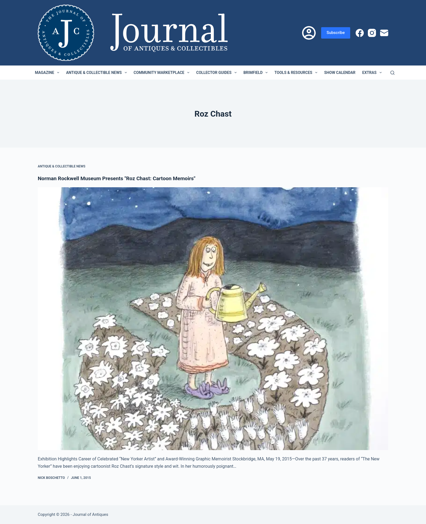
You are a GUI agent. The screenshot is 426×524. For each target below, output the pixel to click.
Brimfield (256, 72)
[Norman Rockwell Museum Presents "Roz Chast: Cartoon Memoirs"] (213, 318)
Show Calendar (339, 72)
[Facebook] (360, 33)
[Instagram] (372, 33)
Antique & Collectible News (97, 72)
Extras (373, 72)
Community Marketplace (163, 72)
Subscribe (336, 32)
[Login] (309, 33)
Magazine (48, 72)
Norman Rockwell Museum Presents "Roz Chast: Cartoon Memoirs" (120, 178)
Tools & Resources (297, 72)
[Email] (384, 33)
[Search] (392, 73)
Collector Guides (217, 72)
